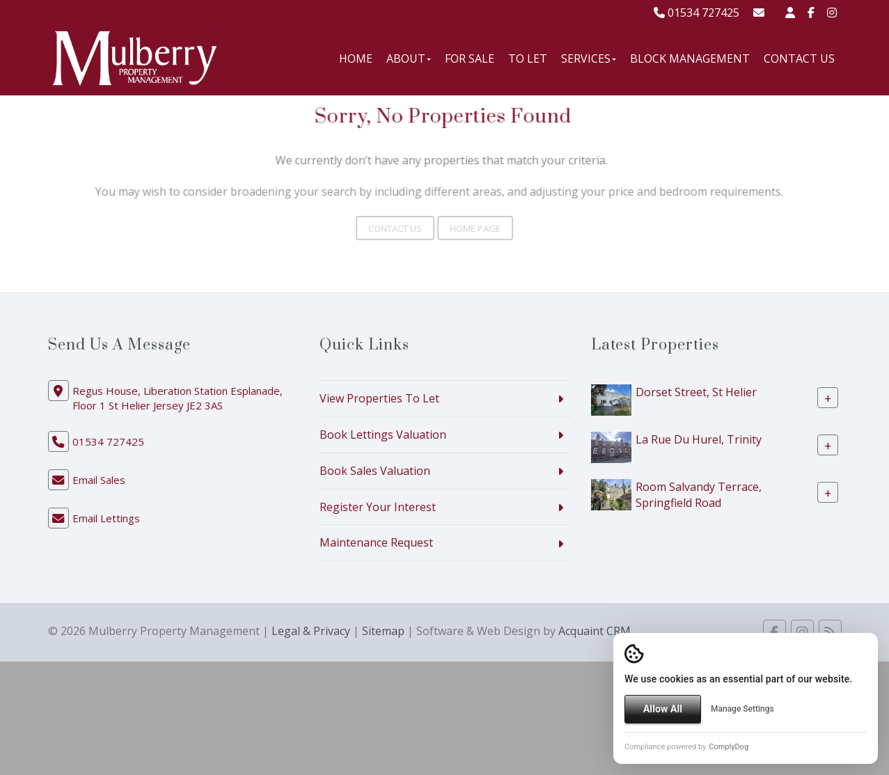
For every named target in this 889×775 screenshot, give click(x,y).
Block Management (690, 58)
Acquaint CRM (594, 631)
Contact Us (799, 58)
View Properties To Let (379, 398)
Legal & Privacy (311, 631)
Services (588, 58)
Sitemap (383, 631)
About (408, 58)
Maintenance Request (376, 542)
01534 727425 (696, 12)
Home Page (466, 228)
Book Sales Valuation (375, 470)
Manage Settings (742, 709)
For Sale (469, 58)
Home (355, 58)
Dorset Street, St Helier (696, 392)
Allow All (662, 708)
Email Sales (98, 480)
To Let (527, 58)
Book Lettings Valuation (383, 434)
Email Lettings (106, 518)
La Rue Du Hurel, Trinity (699, 439)
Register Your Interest (378, 507)
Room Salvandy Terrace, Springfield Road (699, 494)
